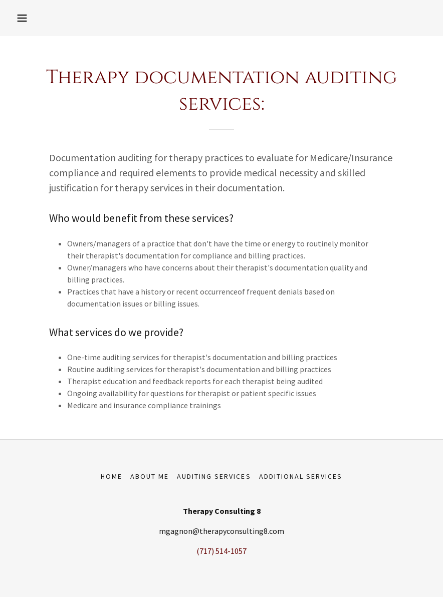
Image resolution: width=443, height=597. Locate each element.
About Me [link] (149, 476)
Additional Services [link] (300, 476)
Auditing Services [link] (214, 476)
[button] (22, 18)
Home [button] (111, 476)
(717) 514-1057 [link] (221, 551)
